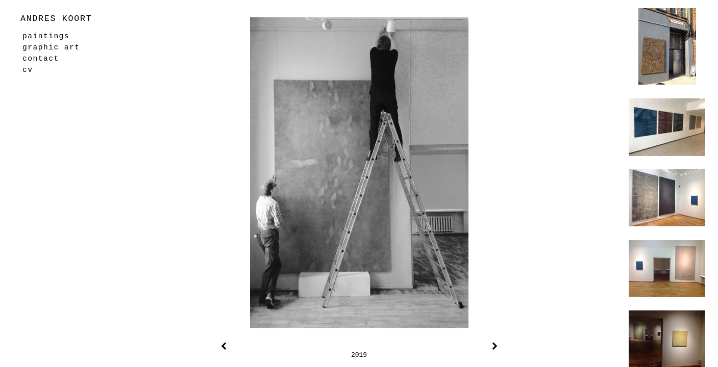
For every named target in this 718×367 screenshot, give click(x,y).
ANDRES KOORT (56, 18)
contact (40, 59)
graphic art (51, 47)
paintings (45, 36)
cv (27, 70)
